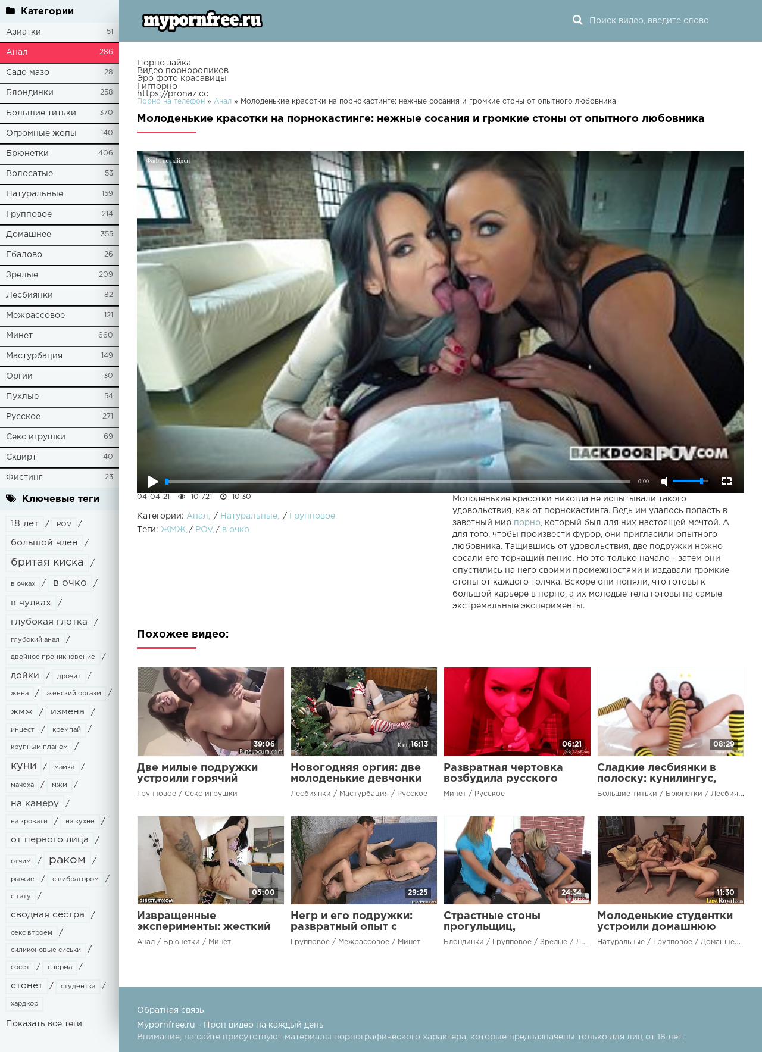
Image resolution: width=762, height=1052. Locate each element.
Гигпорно (157, 86)
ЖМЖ (173, 529)
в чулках (31, 603)
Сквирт (21, 457)
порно (527, 522)
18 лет (25, 523)
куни (23, 766)
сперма (60, 967)
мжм (59, 785)
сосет (20, 967)
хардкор (24, 1004)
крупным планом (39, 747)
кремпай (66, 730)
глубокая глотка (49, 622)
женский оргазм (73, 694)
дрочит (69, 676)
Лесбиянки (29, 295)
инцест (23, 730)
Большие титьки (41, 113)
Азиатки (23, 32)
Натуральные (34, 194)
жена (20, 694)
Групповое (29, 214)
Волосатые (29, 173)
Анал (17, 52)
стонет (27, 985)
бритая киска (47, 562)
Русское (23, 416)
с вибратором (75, 879)
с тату (21, 897)
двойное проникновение (53, 657)
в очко (70, 583)
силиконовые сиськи (46, 950)
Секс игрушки (35, 437)
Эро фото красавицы (182, 78)
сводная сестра (48, 915)
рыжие (23, 879)
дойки (25, 675)
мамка (64, 767)
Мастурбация (34, 356)
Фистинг (24, 477)
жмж (22, 712)
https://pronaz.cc (172, 94)
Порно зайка (164, 63)
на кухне (80, 822)
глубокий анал (35, 640)
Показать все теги (44, 1024)
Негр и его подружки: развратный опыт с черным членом (352, 926)
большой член (44, 543)
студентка (78, 986)
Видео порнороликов (183, 70)
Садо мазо (27, 72)
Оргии (19, 376)
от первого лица (50, 840)
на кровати (29, 822)
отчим (21, 861)
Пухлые (22, 396)
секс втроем (31, 933)
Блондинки (30, 92)
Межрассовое (35, 315)
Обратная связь (170, 1010)
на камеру (35, 803)
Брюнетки (27, 153)
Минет (19, 335)
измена (68, 712)
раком (67, 860)
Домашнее (28, 234)
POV (64, 524)
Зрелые (22, 275)
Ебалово (24, 254)
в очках (23, 584)
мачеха (22, 785)
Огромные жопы (41, 133)
